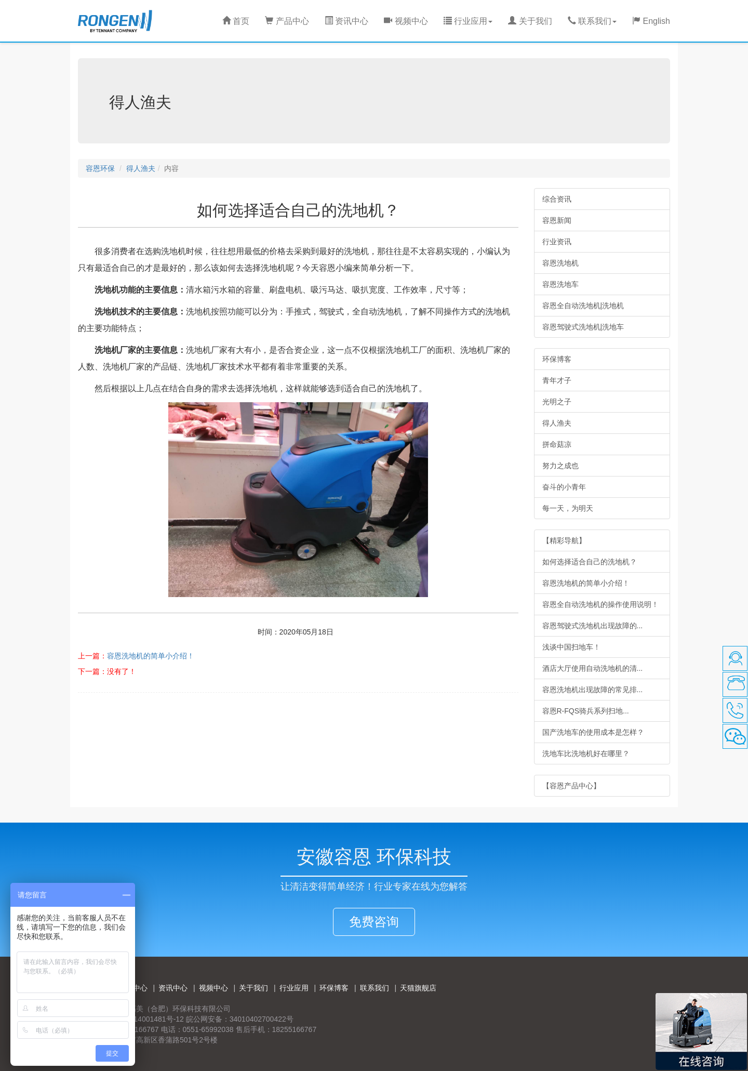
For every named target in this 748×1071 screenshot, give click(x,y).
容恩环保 (100, 168)
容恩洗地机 (560, 263)
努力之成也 (560, 465)
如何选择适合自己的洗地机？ (589, 562)
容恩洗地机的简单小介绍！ (150, 656)
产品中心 (287, 21)
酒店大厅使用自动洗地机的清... (592, 668)
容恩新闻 (556, 220)
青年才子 (556, 380)
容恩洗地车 (560, 284)
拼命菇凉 (556, 444)
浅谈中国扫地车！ (571, 647)
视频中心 (406, 21)
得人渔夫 (140, 168)
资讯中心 (346, 21)
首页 (235, 21)
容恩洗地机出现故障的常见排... (592, 689)
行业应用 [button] (468, 21)
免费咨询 (374, 922)
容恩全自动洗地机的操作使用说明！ (600, 604)
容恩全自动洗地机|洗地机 (583, 305)
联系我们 (374, 988)
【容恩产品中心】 (571, 786)
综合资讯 (556, 199)
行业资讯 (556, 241)
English (651, 21)
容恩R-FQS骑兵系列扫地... (585, 711)
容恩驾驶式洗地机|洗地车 (583, 327)
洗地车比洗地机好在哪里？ (586, 753)
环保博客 (556, 359)
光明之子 (556, 402)
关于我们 (530, 21)
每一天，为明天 (567, 508)
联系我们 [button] (592, 21)
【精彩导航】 (564, 540)
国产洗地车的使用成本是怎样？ (593, 732)
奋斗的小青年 (564, 487)
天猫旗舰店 (418, 988)
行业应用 (294, 988)
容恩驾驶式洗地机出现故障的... (592, 626)
